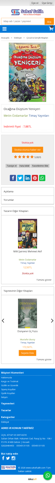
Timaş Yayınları (27, 262)
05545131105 (22, 445)
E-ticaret (22, 478)
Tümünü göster (43, 279)
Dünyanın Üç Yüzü (27, 331)
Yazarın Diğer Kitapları (16, 211)
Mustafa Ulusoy (27, 339)
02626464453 (7, 445)
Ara (49, 21)
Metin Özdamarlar (27, 259)
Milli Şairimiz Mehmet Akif (27, 251)
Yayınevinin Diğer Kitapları (18, 290)
